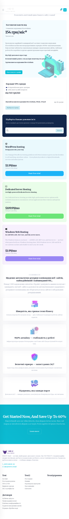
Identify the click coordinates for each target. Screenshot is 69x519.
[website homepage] (10, 9)
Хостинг (5, 479)
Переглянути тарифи (14, 72)
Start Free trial (34, 173)
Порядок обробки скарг (10, 508)
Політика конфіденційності (11, 503)
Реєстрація (28, 479)
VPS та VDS (6, 484)
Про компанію (29, 486)
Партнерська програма (32, 484)
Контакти (28, 488)
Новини (27, 481)
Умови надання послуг (9, 501)
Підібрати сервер (13, 107)
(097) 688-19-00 (8, 464)
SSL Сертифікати (8, 488)
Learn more (34, 431)
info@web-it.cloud (9, 467)
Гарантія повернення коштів (11, 506)
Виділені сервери (8, 486)
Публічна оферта (8, 498)
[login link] (65, 10)
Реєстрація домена (8, 481)
